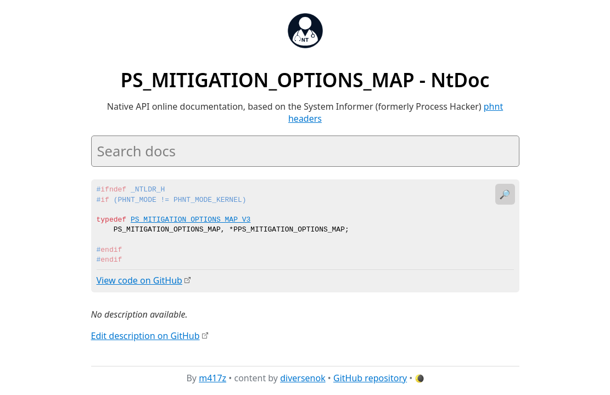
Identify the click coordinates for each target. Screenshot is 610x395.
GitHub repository (370, 378)
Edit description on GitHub (145, 335)
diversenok (303, 378)
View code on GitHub (139, 280)
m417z (212, 378)
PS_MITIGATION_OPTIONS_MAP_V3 (190, 220)
